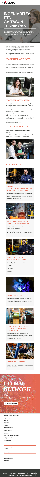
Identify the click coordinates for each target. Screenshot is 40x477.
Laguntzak (5, 473)
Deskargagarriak (7, 440)
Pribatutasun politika (23, 473)
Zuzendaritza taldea (8, 427)
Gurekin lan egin (7, 456)
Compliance (34, 473)
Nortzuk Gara (7, 418)
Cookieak (29, 475)
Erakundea (6, 422)
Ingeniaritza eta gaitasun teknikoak (12, 447)
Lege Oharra (22, 475)
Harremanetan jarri (11, 403)
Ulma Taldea (13, 473)
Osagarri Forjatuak (8, 437)
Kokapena (6, 425)
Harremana (6, 455)
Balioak (5, 423)
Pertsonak (6, 420)
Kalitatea (6, 448)
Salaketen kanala (13, 475)
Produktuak (6, 433)
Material (5, 438)
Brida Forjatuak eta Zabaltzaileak (11, 435)
